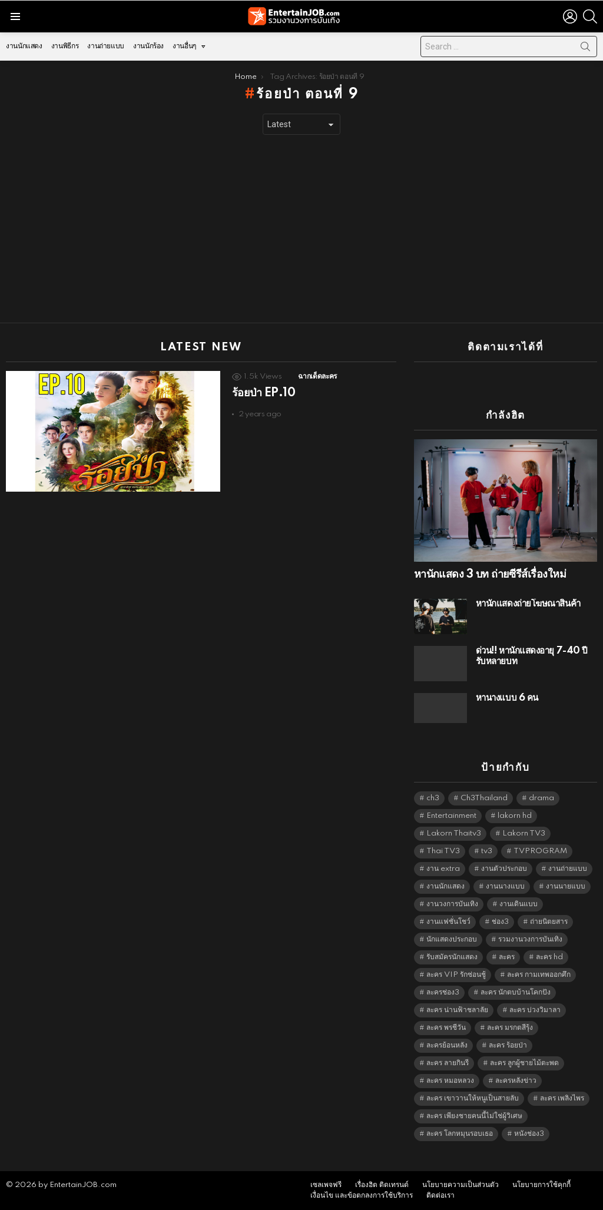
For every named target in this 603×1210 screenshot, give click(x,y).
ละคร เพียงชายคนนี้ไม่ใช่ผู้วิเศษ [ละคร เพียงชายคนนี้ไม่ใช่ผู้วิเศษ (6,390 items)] (474, 1116)
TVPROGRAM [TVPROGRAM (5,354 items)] (540, 851)
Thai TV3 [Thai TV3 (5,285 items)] (443, 851)
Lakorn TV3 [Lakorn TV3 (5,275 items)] (523, 833)
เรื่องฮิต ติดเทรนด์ (382, 1185)
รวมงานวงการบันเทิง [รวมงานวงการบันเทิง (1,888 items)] (530, 939)
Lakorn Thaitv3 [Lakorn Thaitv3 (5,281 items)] (453, 833)
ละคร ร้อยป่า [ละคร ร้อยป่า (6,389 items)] (508, 1045)
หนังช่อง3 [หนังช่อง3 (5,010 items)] (529, 1134)
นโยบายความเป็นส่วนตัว (460, 1185)
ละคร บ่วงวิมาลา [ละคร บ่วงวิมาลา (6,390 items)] (535, 1010)
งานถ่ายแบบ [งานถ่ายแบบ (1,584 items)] (567, 869)
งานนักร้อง (148, 46)
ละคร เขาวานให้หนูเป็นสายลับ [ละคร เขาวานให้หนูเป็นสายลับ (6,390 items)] (472, 1098)
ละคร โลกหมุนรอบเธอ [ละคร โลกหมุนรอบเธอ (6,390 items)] (459, 1134)
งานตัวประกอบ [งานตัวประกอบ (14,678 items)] (504, 869)
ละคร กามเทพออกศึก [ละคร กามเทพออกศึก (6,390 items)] (539, 975)
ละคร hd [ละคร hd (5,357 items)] (549, 957)
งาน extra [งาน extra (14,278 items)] (443, 869)
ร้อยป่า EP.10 (263, 393)
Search (585, 49)
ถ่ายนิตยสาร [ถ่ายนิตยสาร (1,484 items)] (549, 922)
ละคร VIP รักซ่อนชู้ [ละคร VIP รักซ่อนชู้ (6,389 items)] (456, 975)
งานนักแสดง (24, 46)
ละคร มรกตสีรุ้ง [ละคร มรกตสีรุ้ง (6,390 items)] (510, 1028)
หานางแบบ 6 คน (507, 698)
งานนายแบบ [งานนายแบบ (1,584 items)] (565, 886)
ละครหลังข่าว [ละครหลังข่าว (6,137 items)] (515, 1081)
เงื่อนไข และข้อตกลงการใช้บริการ (361, 1195)
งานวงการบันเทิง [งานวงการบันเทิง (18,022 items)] (452, 904)
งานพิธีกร (64, 46)
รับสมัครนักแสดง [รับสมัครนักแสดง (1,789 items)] (452, 957)
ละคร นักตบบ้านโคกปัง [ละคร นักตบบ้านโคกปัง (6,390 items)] (516, 992)
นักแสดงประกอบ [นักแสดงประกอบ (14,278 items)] (451, 939)
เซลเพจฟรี (326, 1185)
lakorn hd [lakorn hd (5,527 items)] (515, 816)
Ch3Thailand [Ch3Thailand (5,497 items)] (484, 798)
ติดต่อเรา (440, 1195)
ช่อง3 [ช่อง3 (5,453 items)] (500, 922)
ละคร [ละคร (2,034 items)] (507, 957)
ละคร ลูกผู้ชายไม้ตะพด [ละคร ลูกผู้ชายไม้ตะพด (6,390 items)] (524, 1063)
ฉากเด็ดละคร (317, 376)
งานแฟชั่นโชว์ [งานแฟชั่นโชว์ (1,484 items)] (448, 922)
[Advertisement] (301, 229)
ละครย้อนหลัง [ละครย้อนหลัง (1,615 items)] (447, 1045)
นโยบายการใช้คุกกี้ (541, 1185)
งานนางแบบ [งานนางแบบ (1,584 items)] (505, 886)
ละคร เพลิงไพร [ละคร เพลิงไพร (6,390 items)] (562, 1098)
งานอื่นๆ (184, 49)
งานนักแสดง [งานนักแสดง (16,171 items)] (445, 886)
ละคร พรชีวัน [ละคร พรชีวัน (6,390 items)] (446, 1028)
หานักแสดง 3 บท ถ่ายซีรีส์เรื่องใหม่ (490, 575)
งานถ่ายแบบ (105, 46)
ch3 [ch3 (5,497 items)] (432, 798)
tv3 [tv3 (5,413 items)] (486, 851)
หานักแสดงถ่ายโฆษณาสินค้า (528, 604)
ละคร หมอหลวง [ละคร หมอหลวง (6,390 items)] (450, 1081)
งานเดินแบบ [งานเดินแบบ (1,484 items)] (518, 904)
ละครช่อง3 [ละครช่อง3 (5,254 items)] (442, 992)
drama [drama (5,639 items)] (541, 798)
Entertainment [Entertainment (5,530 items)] (451, 816)
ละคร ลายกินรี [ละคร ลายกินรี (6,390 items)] (447, 1063)
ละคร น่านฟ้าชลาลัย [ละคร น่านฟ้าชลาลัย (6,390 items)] (457, 1010)
